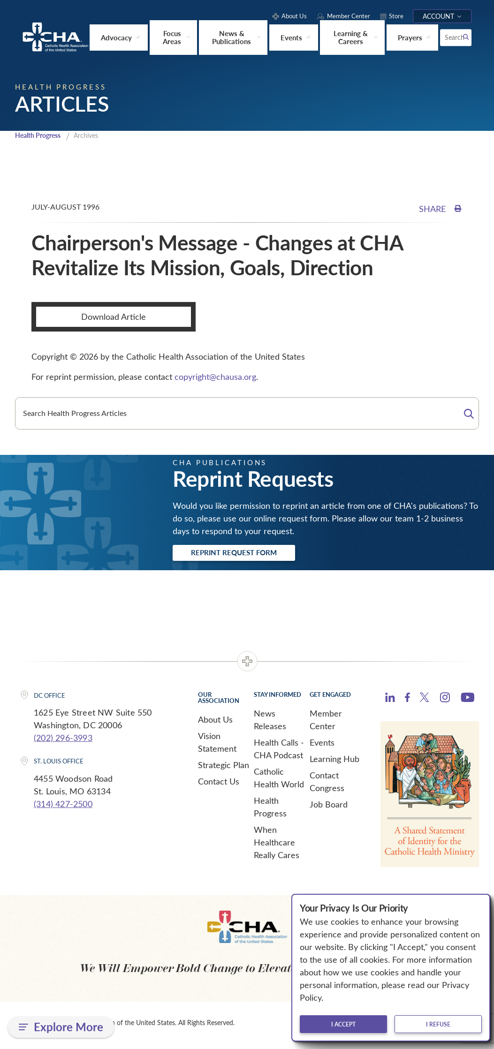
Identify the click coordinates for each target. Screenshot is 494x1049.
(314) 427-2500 (63, 807)
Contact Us (218, 785)
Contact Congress (327, 785)
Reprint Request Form (246, 555)
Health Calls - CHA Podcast (279, 752)
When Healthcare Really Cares (276, 846)
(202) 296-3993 (63, 741)
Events (322, 746)
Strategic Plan (223, 768)
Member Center (326, 723)
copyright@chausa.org (215, 378)
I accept (343, 1024)
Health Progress (41, 136)
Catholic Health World (279, 781)
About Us (215, 723)
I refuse (438, 1024)
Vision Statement (217, 746)
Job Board (329, 808)
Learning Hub (334, 762)
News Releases (270, 723)
